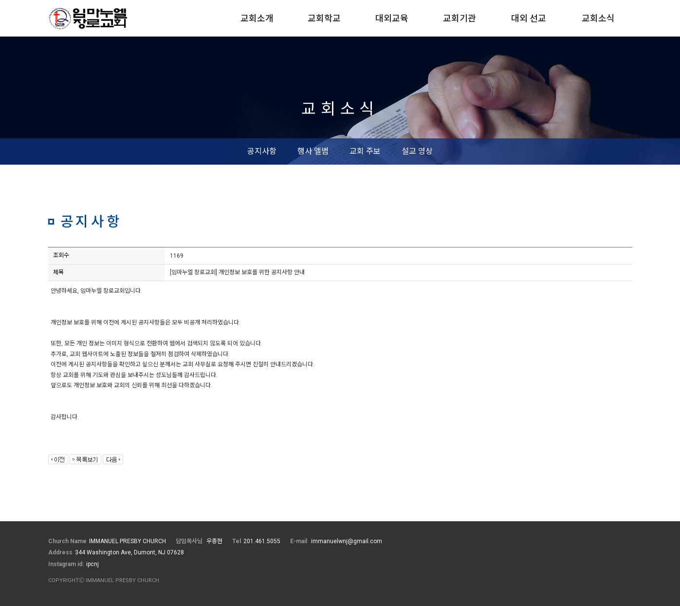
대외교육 (391, 18)
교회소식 (598, 18)
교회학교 (324, 18)
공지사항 (261, 151)
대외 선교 (528, 18)
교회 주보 (365, 151)
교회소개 (257, 18)
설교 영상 (417, 151)
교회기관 (459, 18)
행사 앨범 (313, 151)
